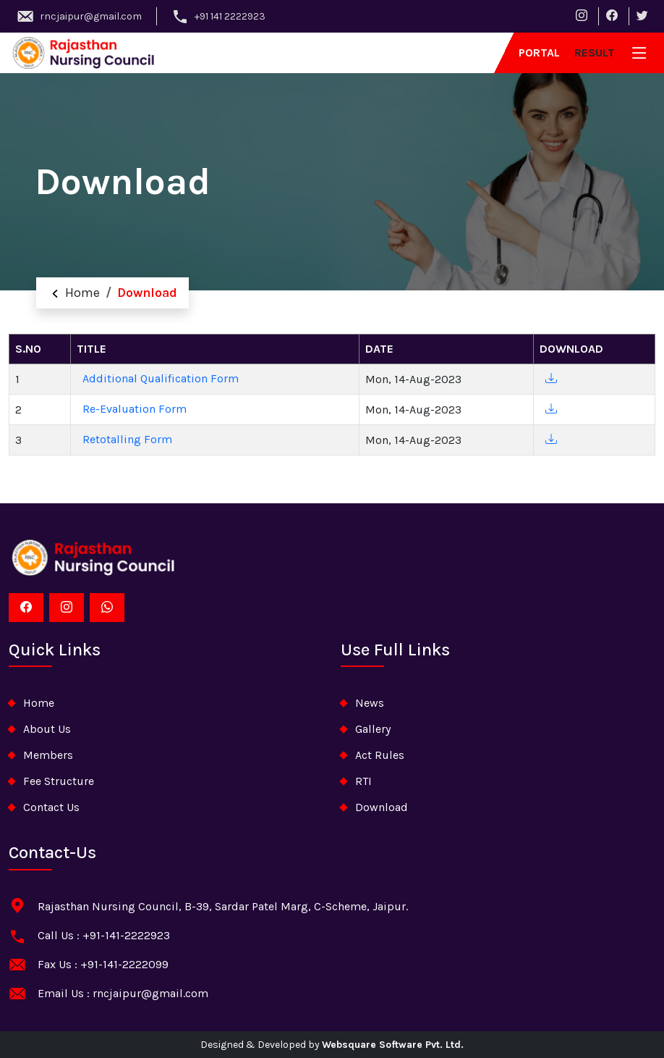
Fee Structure (58, 781)
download (381, 807)
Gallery (373, 729)
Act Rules (379, 755)
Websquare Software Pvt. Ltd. (393, 1044)
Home (74, 293)
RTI (363, 781)
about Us (47, 729)
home (38, 703)
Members (48, 755)
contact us (51, 807)
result (594, 52)
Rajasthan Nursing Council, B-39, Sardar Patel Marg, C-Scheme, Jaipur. (223, 906)
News (369, 703)
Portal (539, 52)
